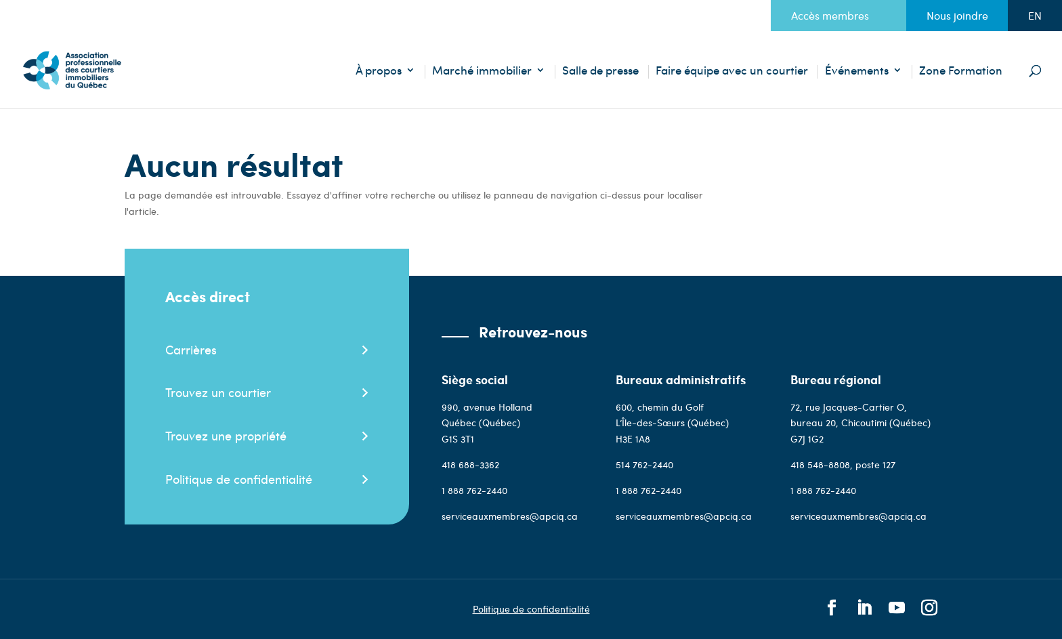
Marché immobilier (482, 71)
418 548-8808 (820, 464)
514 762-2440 (644, 464)
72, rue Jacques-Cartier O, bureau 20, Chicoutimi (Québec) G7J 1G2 (860, 423)
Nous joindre (957, 15)
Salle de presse (600, 71)
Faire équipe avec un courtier (732, 71)
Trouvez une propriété (225, 435)
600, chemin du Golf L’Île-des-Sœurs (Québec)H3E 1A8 (672, 423)
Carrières (191, 349)
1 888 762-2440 (474, 490)
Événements (857, 71)
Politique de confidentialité (238, 478)
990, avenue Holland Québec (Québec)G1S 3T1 (487, 423)
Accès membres (830, 15)
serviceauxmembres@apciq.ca (510, 516)
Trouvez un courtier (218, 392)
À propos (379, 71)
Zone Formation (960, 71)
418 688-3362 (470, 464)
